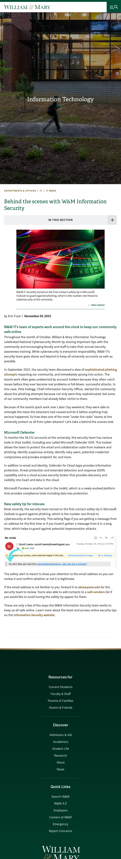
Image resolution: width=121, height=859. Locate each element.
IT (41, 190)
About (61, 762)
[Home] (27, 7)
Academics (60, 742)
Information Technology (60, 99)
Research (60, 756)
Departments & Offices (20, 190)
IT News (51, 190)
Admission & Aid (60, 735)
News (60, 769)
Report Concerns (60, 831)
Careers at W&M (60, 817)
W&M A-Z (60, 803)
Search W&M (60, 797)
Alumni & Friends (60, 708)
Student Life (60, 749)
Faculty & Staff (61, 694)
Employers (61, 810)
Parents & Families (60, 701)
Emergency (60, 824)
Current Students (60, 687)
